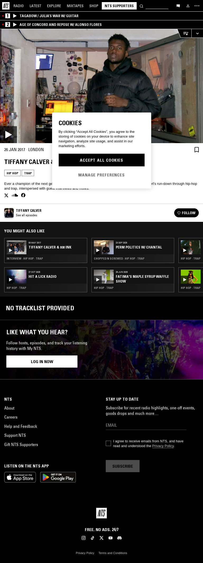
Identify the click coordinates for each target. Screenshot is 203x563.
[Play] (101, 86)
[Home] (6, 6)
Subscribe (122, 466)
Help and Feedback (20, 426)
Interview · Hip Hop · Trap (25, 258)
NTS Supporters (119, 5)
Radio (18, 5)
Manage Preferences (101, 174)
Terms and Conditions (113, 553)
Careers (10, 417)
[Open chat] (178, 5)
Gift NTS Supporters (21, 444)
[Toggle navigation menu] (197, 6)
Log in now (42, 361)
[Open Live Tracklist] (184, 33)
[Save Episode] (196, 149)
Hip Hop (12, 173)
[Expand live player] (197, 33)
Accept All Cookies (101, 160)
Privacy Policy (163, 446)
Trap (28, 173)
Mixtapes (75, 5)
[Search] (141, 5)
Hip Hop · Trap (16, 288)
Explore (54, 5)
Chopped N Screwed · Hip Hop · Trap (119, 258)
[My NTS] (188, 5)
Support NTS (15, 435)
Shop (93, 5)
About (9, 408)
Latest (35, 5)
